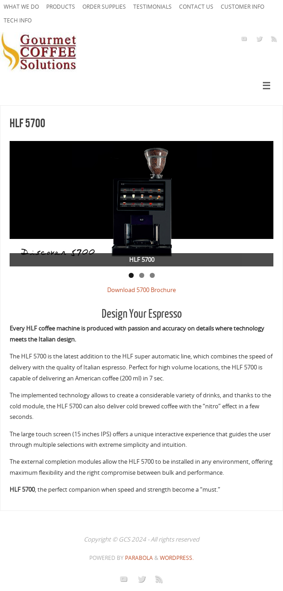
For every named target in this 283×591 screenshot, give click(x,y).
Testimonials (152, 7)
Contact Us (196, 7)
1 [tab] (131, 275)
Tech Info (18, 20)
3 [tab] (152, 275)
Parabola (139, 558)
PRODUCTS (60, 7)
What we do (21, 7)
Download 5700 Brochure (141, 290)
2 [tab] (141, 275)
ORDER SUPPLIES (104, 7)
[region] (141, 203)
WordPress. (177, 558)
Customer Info (242, 7)
